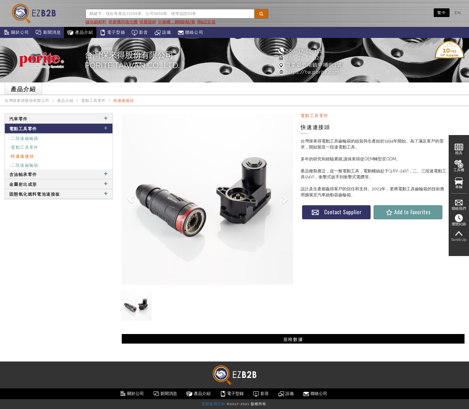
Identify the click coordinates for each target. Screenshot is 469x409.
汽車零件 (58, 118)
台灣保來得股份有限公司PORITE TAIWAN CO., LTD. (132, 60)
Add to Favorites (407, 212)
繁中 (441, 12)
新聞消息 (48, 32)
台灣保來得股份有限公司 (26, 100)
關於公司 (16, 32)
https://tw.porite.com (308, 72)
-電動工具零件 (24, 147)
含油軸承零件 (58, 174)
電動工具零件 (93, 100)
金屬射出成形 (58, 184)
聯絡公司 (190, 32)
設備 (162, 32)
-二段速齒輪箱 (24, 138)
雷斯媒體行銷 (213, 404)
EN (458, 12)
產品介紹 (80, 32)
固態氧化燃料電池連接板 (58, 194)
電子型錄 (112, 32)
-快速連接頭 (21, 156)
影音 (139, 32)
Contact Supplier (336, 212)
